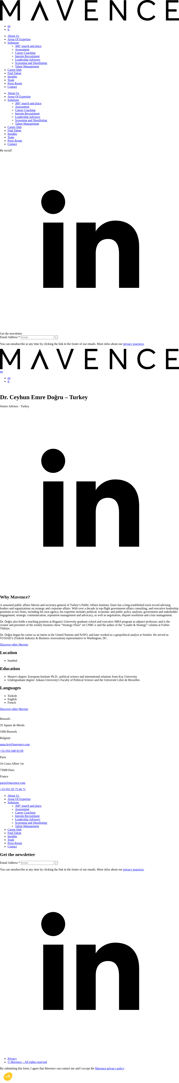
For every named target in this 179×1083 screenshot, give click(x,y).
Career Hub (14, 69)
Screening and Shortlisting (31, 63)
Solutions (13, 42)
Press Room (15, 83)
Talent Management (27, 66)
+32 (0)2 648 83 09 (11, 750)
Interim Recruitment (27, 56)
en (9, 26)
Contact (12, 86)
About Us (13, 35)
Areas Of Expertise (19, 39)
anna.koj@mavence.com (15, 744)
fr (9, 29)
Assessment (22, 49)
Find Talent (14, 73)
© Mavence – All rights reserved (27, 1062)
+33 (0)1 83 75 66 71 (13, 789)
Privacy (12, 1058)
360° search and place (28, 46)
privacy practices (133, 343)
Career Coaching (25, 52)
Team (11, 80)
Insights (12, 76)
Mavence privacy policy (109, 1068)
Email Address (10, 337)
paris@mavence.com (12, 782)
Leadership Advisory (27, 59)
